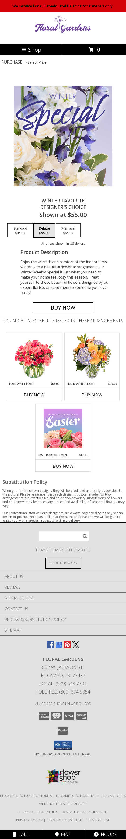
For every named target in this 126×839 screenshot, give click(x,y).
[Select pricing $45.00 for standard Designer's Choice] (20, 230)
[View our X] (75, 647)
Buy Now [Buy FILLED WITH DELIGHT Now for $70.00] (92, 395)
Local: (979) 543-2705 (63, 683)
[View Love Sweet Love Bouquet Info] (34, 357)
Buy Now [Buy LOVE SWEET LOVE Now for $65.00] (34, 395)
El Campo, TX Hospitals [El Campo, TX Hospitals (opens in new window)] (77, 795)
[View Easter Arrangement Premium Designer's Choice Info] (63, 428)
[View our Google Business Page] (59, 647)
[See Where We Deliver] (63, 563)
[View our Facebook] (50, 647)
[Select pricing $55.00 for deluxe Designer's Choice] (44, 230)
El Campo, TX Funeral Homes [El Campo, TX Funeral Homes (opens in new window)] (26, 795)
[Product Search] (64, 536)
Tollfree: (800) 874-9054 (63, 692)
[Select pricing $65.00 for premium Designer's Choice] (68, 230)
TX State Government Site (84, 812)
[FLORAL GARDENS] (63, 37)
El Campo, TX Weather (37, 812)
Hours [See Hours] (105, 834)
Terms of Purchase (64, 820)
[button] (63, 745)
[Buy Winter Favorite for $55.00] (63, 307)
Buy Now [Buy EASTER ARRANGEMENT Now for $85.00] (63, 466)
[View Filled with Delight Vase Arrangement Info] (91, 357)
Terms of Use (98, 820)
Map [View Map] (63, 834)
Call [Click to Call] (21, 834)
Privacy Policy (29, 820)
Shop (31, 49)
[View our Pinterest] (67, 647)
